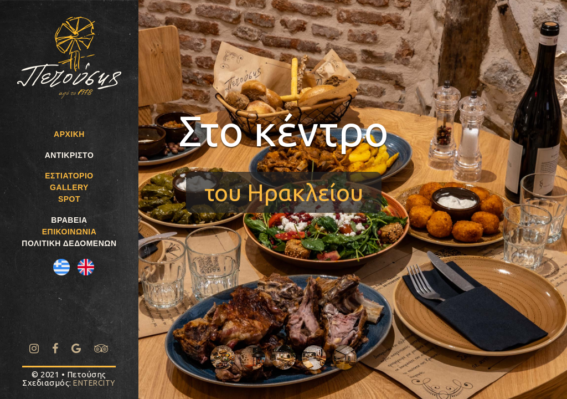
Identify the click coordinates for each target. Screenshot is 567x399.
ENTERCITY (94, 382)
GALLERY (69, 187)
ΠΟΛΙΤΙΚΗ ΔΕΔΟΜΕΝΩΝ (69, 243)
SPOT (69, 199)
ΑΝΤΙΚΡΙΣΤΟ (69, 155)
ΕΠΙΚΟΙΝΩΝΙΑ (69, 231)
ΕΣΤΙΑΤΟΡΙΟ (69, 175)
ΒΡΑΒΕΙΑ (69, 220)
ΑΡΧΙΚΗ (69, 134)
